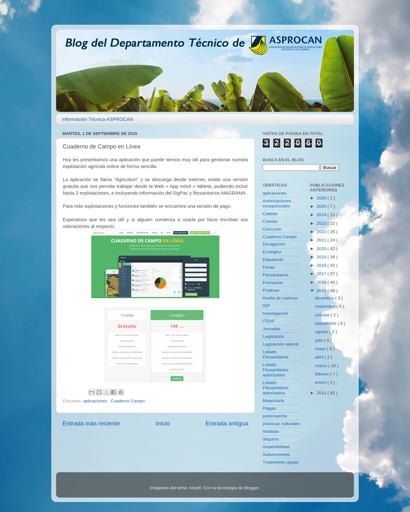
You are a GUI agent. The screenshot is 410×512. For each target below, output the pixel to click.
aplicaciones (95, 401)
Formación (273, 282)
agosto (322, 331)
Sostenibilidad (276, 446)
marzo (321, 365)
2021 (321, 240)
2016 (321, 282)
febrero (322, 374)
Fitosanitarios (275, 275)
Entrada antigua (227, 423)
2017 (321, 273)
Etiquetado (273, 259)
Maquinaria (273, 400)
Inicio (163, 423)
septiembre (326, 323)
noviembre (326, 306)
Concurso (272, 229)
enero (321, 382)
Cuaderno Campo (128, 401)
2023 (321, 223)
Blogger (251, 487)
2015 (321, 290)
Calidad (270, 213)
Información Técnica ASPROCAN (97, 119)
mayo (321, 348)
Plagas (269, 408)
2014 (321, 392)
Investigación (275, 313)
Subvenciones (276, 454)
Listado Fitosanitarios (275, 354)
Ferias (269, 267)
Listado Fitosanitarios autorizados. (275, 387)
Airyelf (195, 487)
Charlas (270, 221)
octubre (323, 315)
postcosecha (275, 416)
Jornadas (272, 328)
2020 (321, 248)
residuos (271, 431)
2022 (321, 231)
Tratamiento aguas (281, 462)
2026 (321, 198)
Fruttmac (271, 290)
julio (319, 340)
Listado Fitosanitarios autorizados (275, 369)
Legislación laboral (281, 344)
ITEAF (269, 321)
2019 (321, 257)
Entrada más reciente (91, 423)
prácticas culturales (281, 423)
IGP (266, 305)
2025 (321, 206)
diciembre (325, 298)
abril (319, 357)
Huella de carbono (280, 298)
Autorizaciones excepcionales (277, 203)
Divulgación (274, 244)
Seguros (271, 439)
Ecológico (272, 251)
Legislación (273, 336)
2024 (321, 214)
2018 (321, 265)
